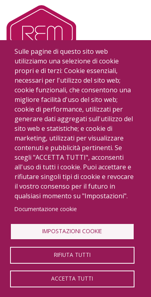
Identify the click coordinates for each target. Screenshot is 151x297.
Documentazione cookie (45, 209)
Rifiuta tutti (72, 254)
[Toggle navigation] (131, 28)
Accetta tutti (72, 278)
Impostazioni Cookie (72, 231)
